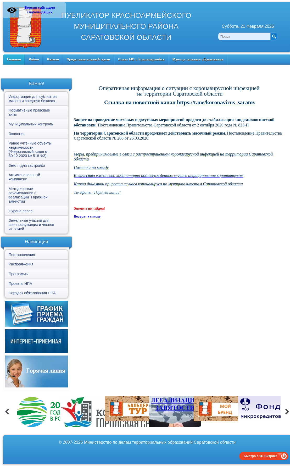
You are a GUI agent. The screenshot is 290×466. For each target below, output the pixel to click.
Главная (14, 59)
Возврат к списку (87, 216)
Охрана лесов (20, 211)
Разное (53, 59)
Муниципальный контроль (31, 124)
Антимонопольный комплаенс (24, 177)
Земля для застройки (27, 165)
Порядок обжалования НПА (32, 293)
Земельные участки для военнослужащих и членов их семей (31, 224)
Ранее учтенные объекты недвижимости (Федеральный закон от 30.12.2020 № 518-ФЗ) (30, 149)
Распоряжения (21, 264)
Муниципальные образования (198, 59)
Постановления (22, 255)
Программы (19, 274)
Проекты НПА (20, 283)
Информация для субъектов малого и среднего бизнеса (33, 99)
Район (34, 59)
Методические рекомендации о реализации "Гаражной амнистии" (28, 195)
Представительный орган (88, 59)
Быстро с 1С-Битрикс (260, 456)
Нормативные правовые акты (29, 112)
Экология (16, 134)
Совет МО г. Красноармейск (141, 59)
